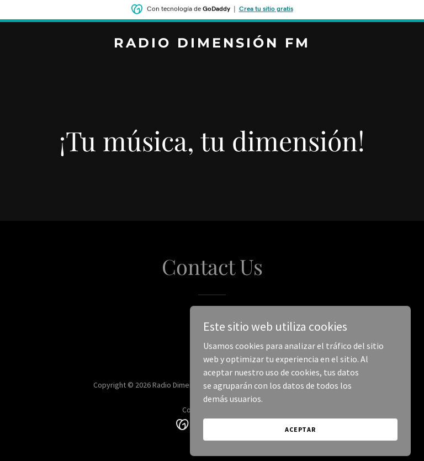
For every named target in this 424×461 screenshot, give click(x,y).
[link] (212, 44)
